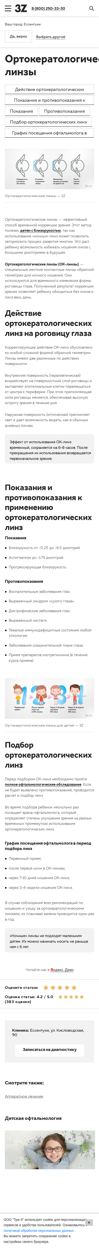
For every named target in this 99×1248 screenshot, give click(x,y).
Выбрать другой (50, 37)
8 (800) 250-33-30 (48, 8)
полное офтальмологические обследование (43, 784)
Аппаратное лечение (24, 1096)
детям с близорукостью (40, 230)
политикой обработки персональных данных (39, 1231)
